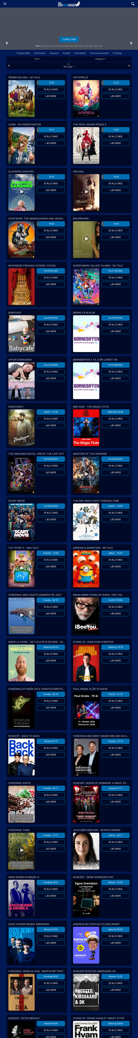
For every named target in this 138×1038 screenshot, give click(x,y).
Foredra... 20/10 (50, 694)
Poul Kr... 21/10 (115, 694)
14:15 (45, 129)
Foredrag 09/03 (50, 976)
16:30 (45, 176)
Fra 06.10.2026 (115, 600)
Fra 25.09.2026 (115, 318)
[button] (6, 43)
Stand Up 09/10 (50, 647)
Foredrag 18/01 (50, 882)
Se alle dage (51, 89)
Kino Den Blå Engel (69, 3)
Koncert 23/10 (51, 741)
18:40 (45, 223)
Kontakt (66, 53)
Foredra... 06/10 (50, 600)
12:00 (45, 82)
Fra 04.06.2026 (51, 459)
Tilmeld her (69, 39)
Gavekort (54, 53)
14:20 (110, 129)
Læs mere (50, 96)
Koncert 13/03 (115, 976)
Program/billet (23, 53)
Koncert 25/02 (51, 929)
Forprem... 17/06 (51, 553)
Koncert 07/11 (115, 788)
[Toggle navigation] (5, 3)
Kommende (39, 53)
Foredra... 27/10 (115, 741)
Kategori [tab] (100, 59)
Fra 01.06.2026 (51, 365)
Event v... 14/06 (115, 506)
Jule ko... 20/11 (115, 835)
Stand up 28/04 (115, 1023)
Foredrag (117, 53)
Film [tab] (37, 59)
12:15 (110, 82)
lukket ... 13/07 (115, 553)
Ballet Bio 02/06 (115, 412)
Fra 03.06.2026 (51, 318)
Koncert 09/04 (51, 1023)
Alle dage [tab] (69, 65)
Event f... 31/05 (51, 412)
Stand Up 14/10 (115, 647)
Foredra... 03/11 (50, 788)
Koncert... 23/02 (115, 882)
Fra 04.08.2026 (115, 365)
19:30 (110, 223)
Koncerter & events (99, 53)
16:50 (110, 176)
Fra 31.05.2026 (115, 271)
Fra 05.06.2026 (51, 271)
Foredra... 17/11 (50, 835)
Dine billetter (80, 53)
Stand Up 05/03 (115, 929)
